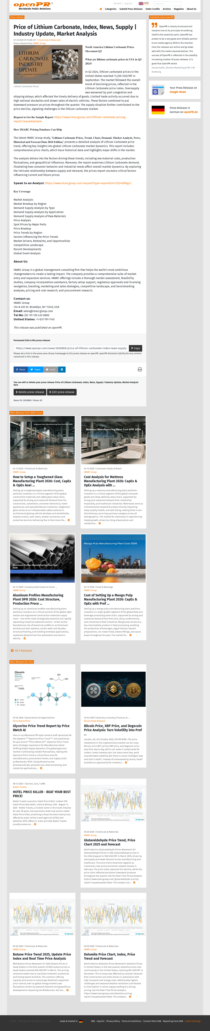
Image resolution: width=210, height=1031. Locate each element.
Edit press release (61, 392)
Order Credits (153, 9)
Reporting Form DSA (173, 1021)
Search (189, 3)
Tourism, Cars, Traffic (35, 783)
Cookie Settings (193, 1021)
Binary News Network (94, 721)
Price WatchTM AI (21, 721)
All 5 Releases (20, 650)
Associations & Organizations (40, 717)
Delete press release (30, 392)
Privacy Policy (113, 1021)
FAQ (93, 1021)
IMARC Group (39, 43)
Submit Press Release (131, 9)
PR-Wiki (118, 3)
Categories (111, 9)
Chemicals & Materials (49, 40)
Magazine (179, 9)
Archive (167, 9)
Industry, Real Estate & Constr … (41, 587)
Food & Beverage (104, 587)
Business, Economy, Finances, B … (113, 717)
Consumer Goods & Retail (109, 468)
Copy (135, 348)
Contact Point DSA (152, 1021)
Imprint (128, 3)
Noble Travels (20, 787)
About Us (191, 9)
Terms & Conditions (131, 1021)
